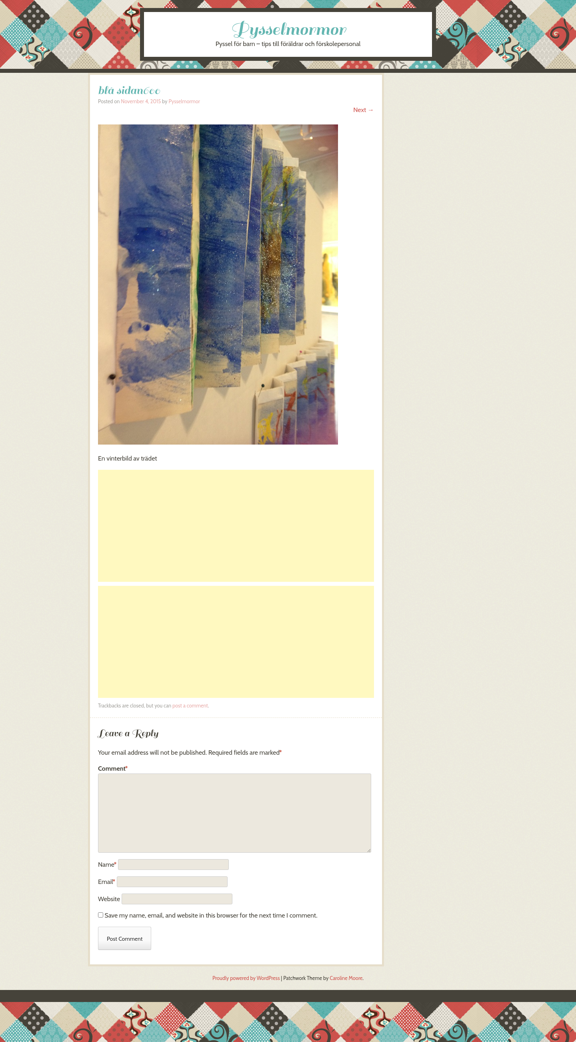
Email (106, 882)
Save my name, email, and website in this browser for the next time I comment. (211, 915)
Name (107, 864)
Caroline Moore (346, 978)
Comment (113, 768)
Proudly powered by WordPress (246, 978)
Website (109, 899)
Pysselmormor (288, 29)
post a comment (190, 706)
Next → (363, 110)
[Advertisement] (236, 526)
